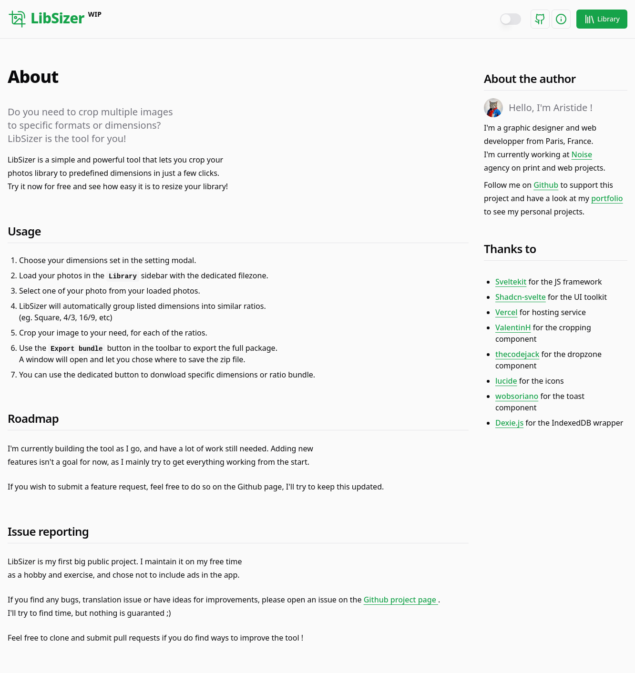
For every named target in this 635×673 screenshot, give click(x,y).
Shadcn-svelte (520, 297)
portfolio (607, 198)
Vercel (506, 312)
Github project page (401, 599)
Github (545, 185)
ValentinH (513, 327)
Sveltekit (510, 281)
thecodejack (517, 354)
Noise (582, 154)
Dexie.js (509, 423)
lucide (506, 381)
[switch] (510, 19)
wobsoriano (516, 396)
